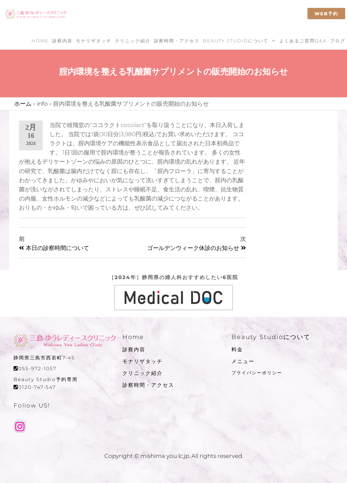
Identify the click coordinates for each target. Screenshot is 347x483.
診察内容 (62, 40)
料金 (237, 349)
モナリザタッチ (93, 40)
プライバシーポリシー (256, 372)
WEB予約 (326, 13)
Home (40, 40)
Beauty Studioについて (235, 40)
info (42, 103)
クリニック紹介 (132, 40)
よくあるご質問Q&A (303, 40)
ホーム (23, 103)
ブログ (337, 40)
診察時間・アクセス (177, 40)
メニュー (242, 361)
